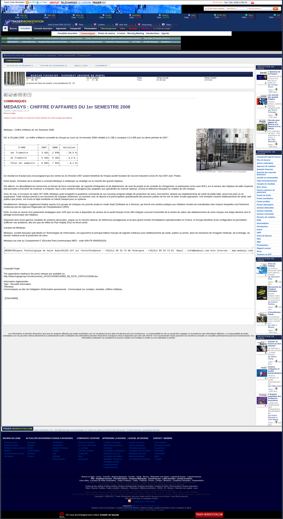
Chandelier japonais (137, 448)
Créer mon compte (216, 8)
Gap (54, 453)
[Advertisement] (202, 69)
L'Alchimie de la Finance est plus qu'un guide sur (274, 79)
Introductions (152, 33)
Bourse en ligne (10, 113)
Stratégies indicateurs (113, 459)
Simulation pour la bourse (140, 451)
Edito (156, 456)
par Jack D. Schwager (273, 111)
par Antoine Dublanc (273, 303)
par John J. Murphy (272, 326)
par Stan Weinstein (272, 140)
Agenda (165, 33)
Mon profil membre (162, 445)
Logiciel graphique (136, 445)
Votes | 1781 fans (273, 116)
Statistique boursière (137, 453)
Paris (139, 80)
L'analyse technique (112, 442)
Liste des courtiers (85, 451)
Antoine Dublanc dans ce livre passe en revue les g (274, 297)
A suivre (121, 33)
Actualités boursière (67, 33)
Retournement (59, 459)
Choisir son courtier (86, 442)
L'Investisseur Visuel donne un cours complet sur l (275, 320)
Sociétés (30, 445)
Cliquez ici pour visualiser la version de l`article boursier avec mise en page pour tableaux (38, 118)
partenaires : (128, 506)
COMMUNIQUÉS (13, 60)
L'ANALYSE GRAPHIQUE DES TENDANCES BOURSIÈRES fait (274, 408)
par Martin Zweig (272, 358)
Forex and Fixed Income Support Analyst (97, 42)
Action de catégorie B (54, 65)
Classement (83, 459)
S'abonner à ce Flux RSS (141, 501)
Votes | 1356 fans (273, 390)
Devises (7, 451)
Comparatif (82, 453)
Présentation (159, 453)
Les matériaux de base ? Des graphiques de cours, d (274, 134)
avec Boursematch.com (150, 506)
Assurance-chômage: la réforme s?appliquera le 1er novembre (69, 38)
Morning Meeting (135, 33)
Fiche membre (160, 442)
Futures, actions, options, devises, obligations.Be (275, 105)
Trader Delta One (39, 42)
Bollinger (56, 456)
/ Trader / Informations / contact (150, 510)
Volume (56, 451)
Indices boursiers (11, 445)
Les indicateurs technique (140, 459)
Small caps (81, 65)
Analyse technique (60, 448)
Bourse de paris (10, 442)
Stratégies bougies (111, 462)
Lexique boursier (111, 464)
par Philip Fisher (275, 386)
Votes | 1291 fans (273, 146)
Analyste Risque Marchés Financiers (64, 42)
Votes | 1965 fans (273, 91)
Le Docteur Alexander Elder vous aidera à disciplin (274, 271)
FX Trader (147, 42)
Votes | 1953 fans (273, 331)
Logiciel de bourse (136, 442)
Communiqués (87, 33)
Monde (30, 448)
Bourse (136, 506)
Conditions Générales (128, 510)
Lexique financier (111, 467)
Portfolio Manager (161, 42)
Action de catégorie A (20, 65)
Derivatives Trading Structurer (128, 42)
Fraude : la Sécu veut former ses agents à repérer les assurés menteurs (124, 38)
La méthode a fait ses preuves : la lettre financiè (274, 351)
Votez (80, 456)
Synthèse (31, 453)
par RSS (31, 2)
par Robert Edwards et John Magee (273, 417)
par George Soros (273, 86)
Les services (159, 448)
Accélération (58, 442)
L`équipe (158, 459)
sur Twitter (41, 2)
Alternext (102, 65)
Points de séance (106, 33)
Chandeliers (58, 445)
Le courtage (83, 448)
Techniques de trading (113, 456)
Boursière (31, 442)
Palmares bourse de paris (15, 448)
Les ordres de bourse (87, 445)
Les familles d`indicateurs (114, 451)
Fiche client (159, 451)
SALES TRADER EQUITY (19, 42)
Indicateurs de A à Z (112, 453)
